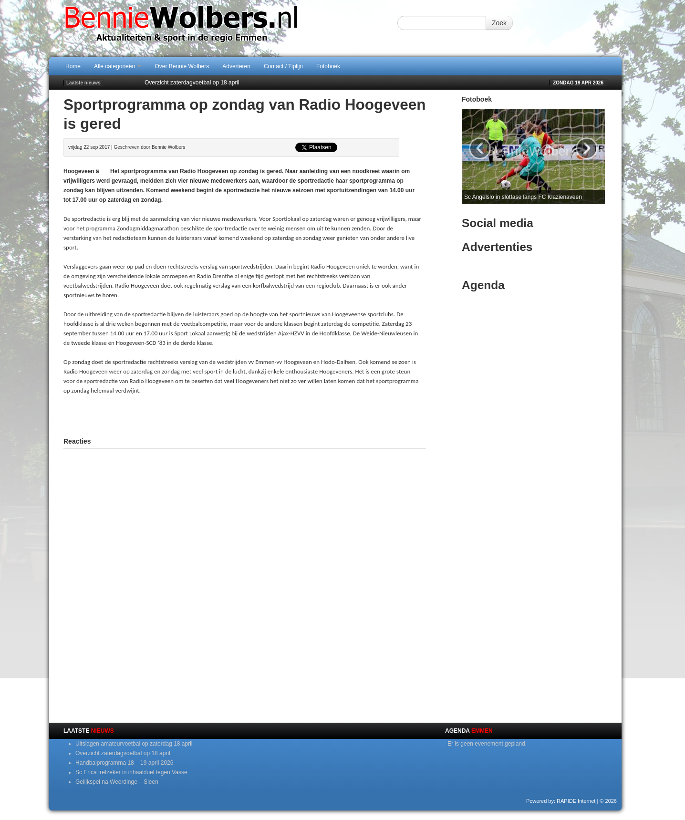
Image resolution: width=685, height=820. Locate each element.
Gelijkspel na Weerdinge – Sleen (116, 781)
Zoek (499, 23)
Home (73, 66)
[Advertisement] (244, 414)
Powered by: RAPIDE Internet (561, 801)
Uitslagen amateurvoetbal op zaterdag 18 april (133, 743)
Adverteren (236, 66)
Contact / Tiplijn (283, 66)
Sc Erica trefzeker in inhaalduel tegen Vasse (131, 772)
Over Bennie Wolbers (182, 66)
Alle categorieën (117, 66)
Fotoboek (328, 66)
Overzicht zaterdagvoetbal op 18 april (192, 82)
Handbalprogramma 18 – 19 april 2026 (124, 762)
